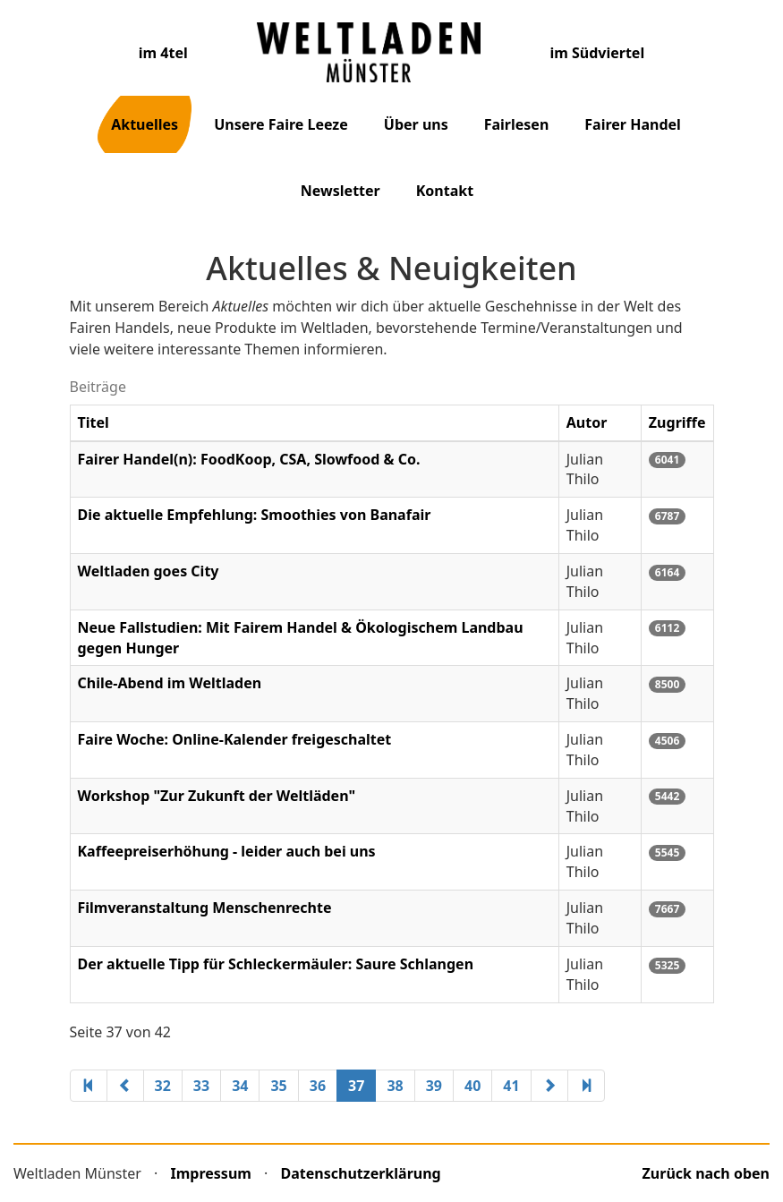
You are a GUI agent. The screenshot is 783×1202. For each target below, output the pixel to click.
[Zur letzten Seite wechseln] (586, 1086)
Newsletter (340, 190)
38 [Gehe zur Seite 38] (395, 1085)
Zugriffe (677, 422)
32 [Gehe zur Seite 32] (163, 1085)
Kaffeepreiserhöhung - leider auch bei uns (227, 851)
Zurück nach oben (706, 1173)
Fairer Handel (632, 124)
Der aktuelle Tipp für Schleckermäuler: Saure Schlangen (276, 964)
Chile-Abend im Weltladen (170, 683)
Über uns (416, 124)
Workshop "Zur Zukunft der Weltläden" (217, 796)
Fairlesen (516, 124)
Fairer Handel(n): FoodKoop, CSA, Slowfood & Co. (249, 459)
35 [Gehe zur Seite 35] (278, 1085)
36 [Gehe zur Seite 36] (318, 1085)
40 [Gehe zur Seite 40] (472, 1085)
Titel (93, 422)
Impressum (211, 1173)
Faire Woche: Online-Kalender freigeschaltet (235, 739)
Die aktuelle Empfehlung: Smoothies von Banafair (254, 514)
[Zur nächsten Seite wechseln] (549, 1086)
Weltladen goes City (148, 571)
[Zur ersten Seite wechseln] (88, 1086)
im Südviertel (596, 53)
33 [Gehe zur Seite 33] (201, 1085)
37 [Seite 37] (356, 1085)
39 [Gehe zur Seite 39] (434, 1085)
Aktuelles (144, 124)
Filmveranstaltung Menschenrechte (205, 907)
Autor (587, 422)
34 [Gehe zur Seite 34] (240, 1085)
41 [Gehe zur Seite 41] (511, 1085)
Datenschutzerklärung (361, 1173)
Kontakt (444, 190)
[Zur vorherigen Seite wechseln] (125, 1086)
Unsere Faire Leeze (281, 124)
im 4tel (163, 53)
